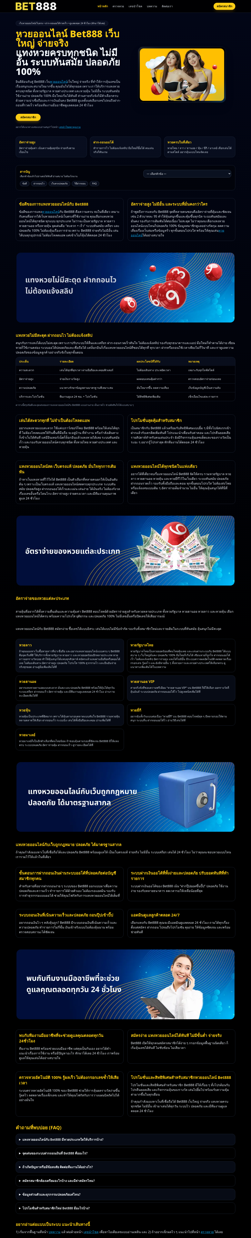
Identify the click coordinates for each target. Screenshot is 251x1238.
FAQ (94, 183)
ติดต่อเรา (167, 6)
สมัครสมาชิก (224, 6)
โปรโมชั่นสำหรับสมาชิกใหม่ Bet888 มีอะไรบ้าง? (56, 1208)
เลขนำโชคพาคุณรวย (70, 127)
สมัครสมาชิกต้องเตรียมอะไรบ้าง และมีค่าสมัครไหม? (58, 1181)
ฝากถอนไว (39, 183)
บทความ (152, 6)
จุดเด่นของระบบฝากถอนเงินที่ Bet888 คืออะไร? (55, 1153)
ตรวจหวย (118, 6)
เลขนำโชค (135, 6)
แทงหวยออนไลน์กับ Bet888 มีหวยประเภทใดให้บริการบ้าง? (63, 1139)
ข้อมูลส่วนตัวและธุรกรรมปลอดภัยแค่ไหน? (51, 1194)
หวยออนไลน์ (58, 81)
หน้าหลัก (102, 6)
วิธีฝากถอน (79, 183)
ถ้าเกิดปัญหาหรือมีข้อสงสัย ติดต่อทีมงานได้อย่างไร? (57, 1167)
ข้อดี (24, 183)
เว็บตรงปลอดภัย (59, 183)
